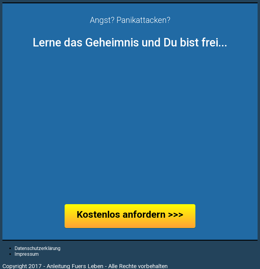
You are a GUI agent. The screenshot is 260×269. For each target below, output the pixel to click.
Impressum (26, 254)
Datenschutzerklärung (37, 248)
